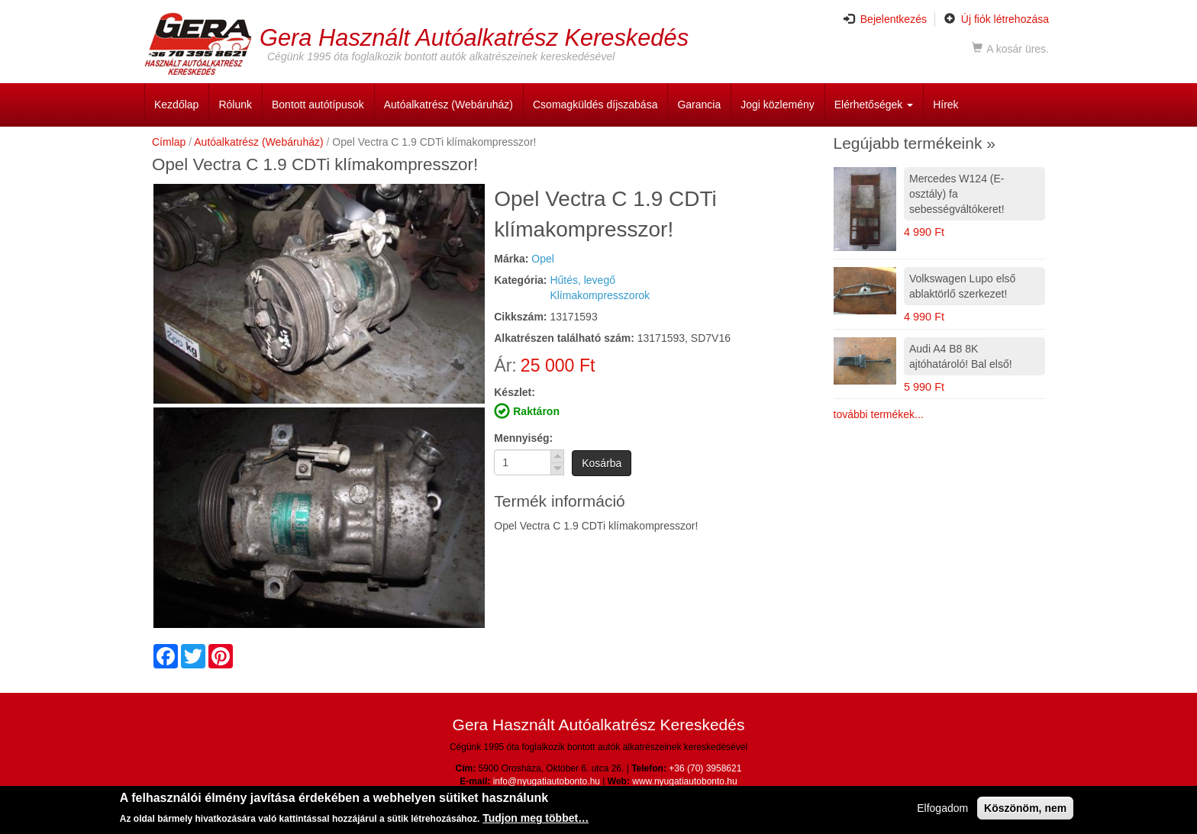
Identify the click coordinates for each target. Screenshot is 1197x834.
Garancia (699, 104)
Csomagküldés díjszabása (595, 104)
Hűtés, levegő (582, 280)
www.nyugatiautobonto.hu (684, 781)
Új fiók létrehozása (996, 19)
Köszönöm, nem (1025, 809)
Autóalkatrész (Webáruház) (448, 104)
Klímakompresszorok (600, 295)
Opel (542, 259)
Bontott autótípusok (318, 104)
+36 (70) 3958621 (705, 768)
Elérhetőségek (873, 104)
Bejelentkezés (885, 19)
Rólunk (235, 104)
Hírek (945, 104)
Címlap (169, 142)
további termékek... (879, 414)
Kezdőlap (176, 104)
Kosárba (601, 463)
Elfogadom (942, 809)
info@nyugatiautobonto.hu (546, 781)
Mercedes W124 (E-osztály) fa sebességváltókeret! (957, 193)
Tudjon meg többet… (535, 819)
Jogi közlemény (777, 104)
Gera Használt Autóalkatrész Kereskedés (474, 37)
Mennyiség (521, 438)
